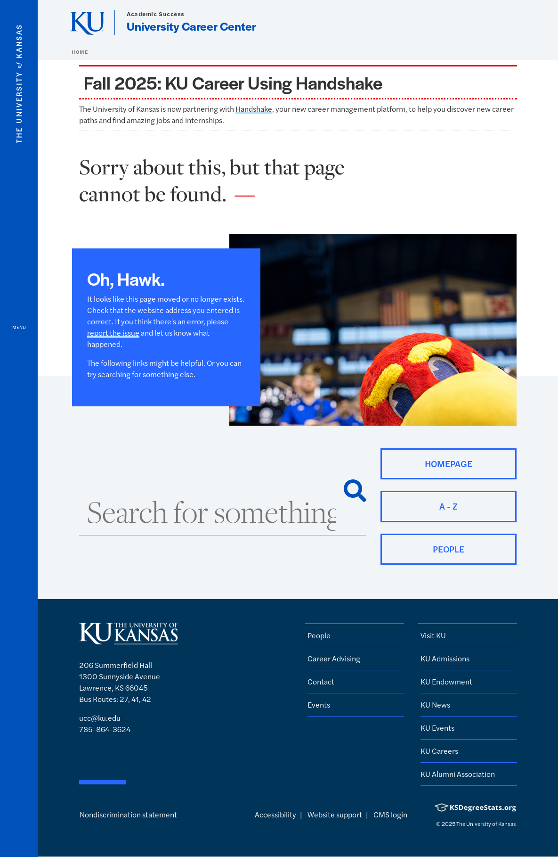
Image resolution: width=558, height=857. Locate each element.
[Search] (355, 490)
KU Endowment (446, 681)
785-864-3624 (104, 729)
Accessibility (275, 814)
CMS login (390, 814)
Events (318, 704)
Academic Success (156, 14)
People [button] (448, 549)
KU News (435, 704)
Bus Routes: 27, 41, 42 (115, 698)
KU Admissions (445, 658)
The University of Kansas (486, 823)
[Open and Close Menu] (19, 428)
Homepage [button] (448, 463)
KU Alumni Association (458, 773)
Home (80, 52)
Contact (320, 681)
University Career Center (191, 26)
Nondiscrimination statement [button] (128, 814)
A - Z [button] (448, 506)
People (319, 635)
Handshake (253, 108)
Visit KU (433, 635)
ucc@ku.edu (100, 717)
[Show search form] (516, 22)
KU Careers (439, 750)
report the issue (113, 332)
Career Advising (333, 658)
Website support (334, 814)
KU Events (437, 727)
